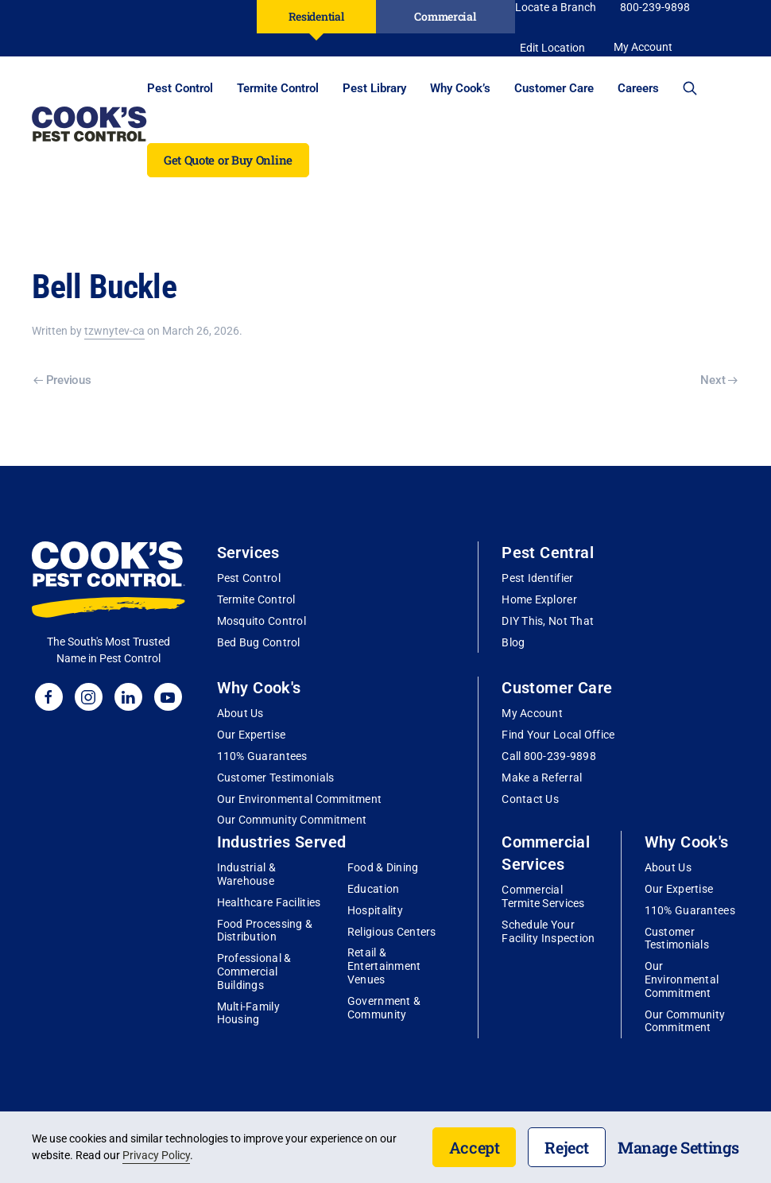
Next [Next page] (719, 380)
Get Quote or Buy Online (228, 160)
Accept (474, 1147)
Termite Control (256, 599)
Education (373, 888)
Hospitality (375, 910)
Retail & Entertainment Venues (384, 966)
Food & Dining (383, 867)
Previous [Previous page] (62, 380)
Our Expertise (251, 734)
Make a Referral (542, 777)
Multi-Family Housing (248, 1013)
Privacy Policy (156, 1155)
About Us (240, 713)
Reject (566, 1147)
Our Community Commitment (292, 819)
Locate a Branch (555, 7)
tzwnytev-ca (114, 330)
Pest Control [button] (180, 88)
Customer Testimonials (276, 777)
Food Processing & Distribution (265, 930)
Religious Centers (391, 931)
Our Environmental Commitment (299, 799)
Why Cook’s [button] (460, 88)
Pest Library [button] (374, 88)
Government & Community (383, 1008)
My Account (532, 713)
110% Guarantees (262, 756)
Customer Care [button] (554, 88)
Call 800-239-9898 (549, 756)
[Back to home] (89, 124)
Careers (638, 88)
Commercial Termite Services (543, 896)
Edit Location (552, 47)
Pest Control (249, 578)
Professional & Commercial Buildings (254, 971)
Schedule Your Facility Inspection (548, 931)
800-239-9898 (655, 7)
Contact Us (530, 799)
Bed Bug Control (258, 642)
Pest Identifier (537, 578)
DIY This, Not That (548, 621)
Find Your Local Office (558, 734)
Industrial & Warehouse (246, 874)
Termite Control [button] (278, 88)
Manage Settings (678, 1147)
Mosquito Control (261, 621)
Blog (513, 642)
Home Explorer (539, 599)
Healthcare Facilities (269, 902)
